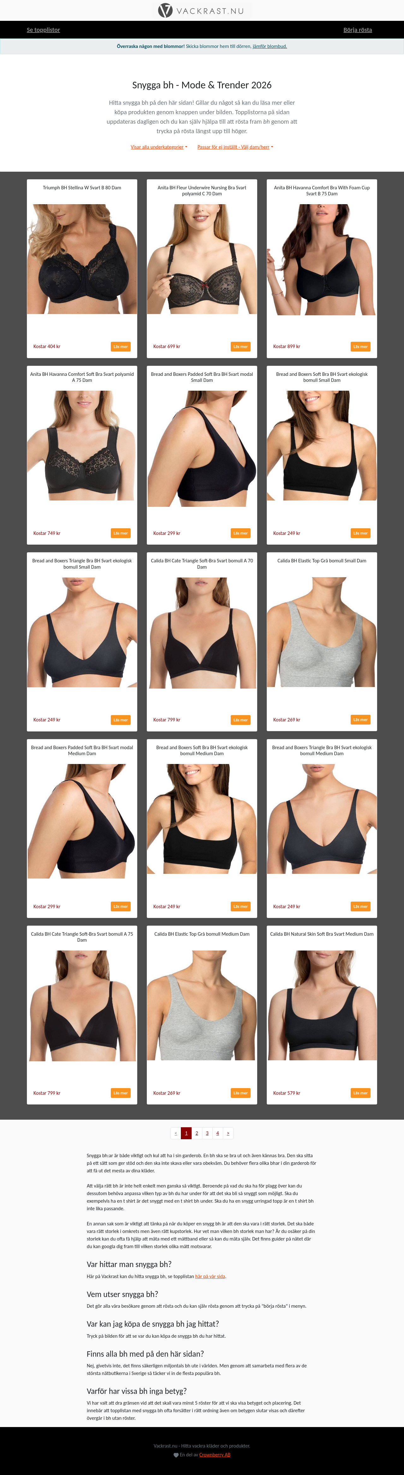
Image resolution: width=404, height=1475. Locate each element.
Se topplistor (43, 29)
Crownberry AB (214, 1455)
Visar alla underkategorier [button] (157, 147)
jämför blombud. (270, 46)
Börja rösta (357, 29)
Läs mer (121, 346)
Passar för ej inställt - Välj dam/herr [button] (234, 147)
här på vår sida (210, 1276)
